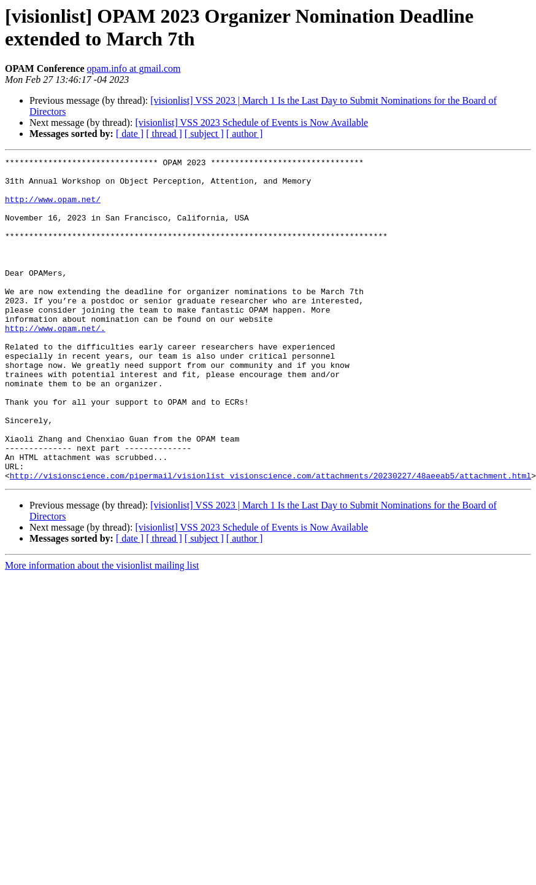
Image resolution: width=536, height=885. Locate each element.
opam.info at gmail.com (134, 68)
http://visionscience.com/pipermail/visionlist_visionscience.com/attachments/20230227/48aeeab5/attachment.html (270, 539)
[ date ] (130, 133)
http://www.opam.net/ (53, 208)
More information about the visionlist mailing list (102, 630)
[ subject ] (204, 133)
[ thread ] (164, 133)
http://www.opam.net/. (55, 362)
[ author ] (244, 133)
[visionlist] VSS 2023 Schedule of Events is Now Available (251, 122)
